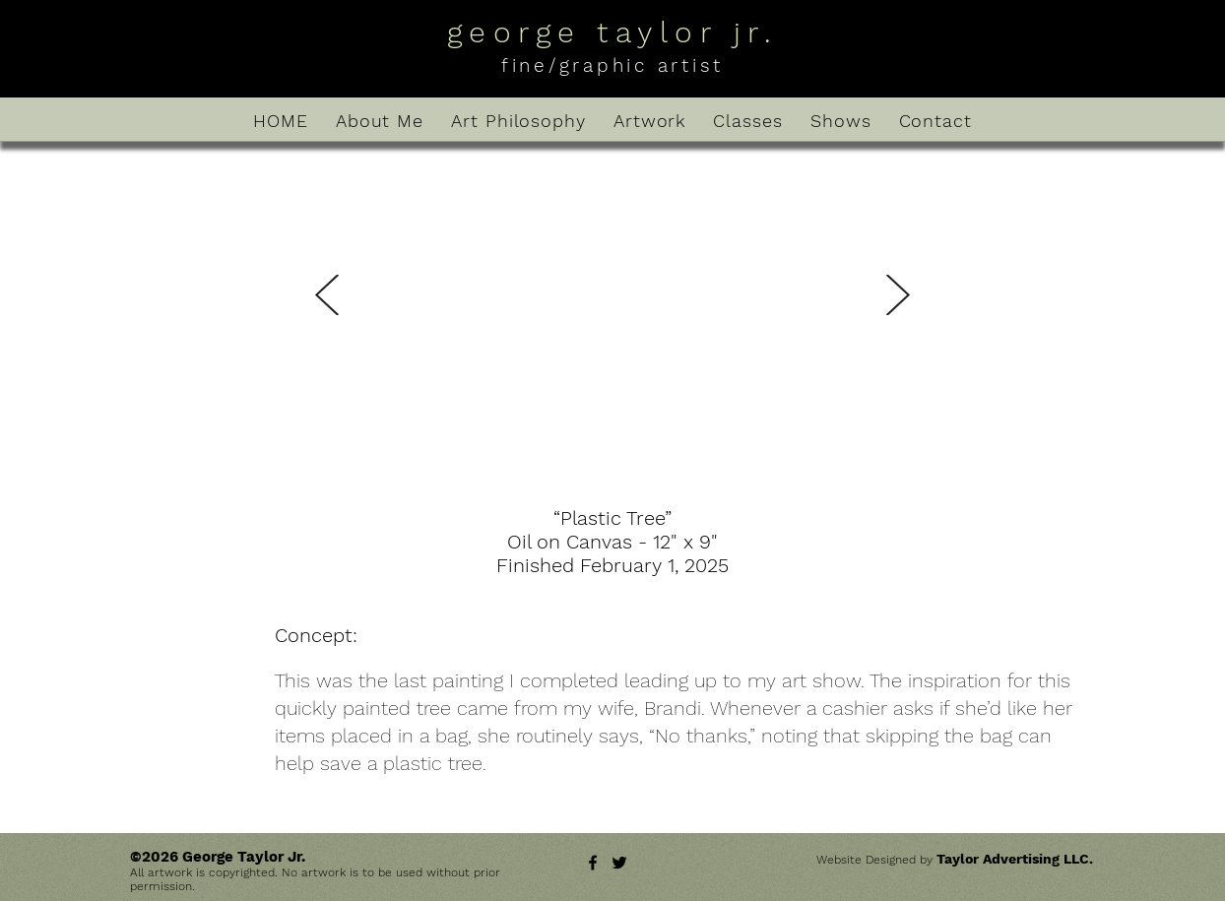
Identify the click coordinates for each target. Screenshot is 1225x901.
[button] (612, 328)
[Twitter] (619, 862)
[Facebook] (593, 862)
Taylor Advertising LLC (1012, 859)
